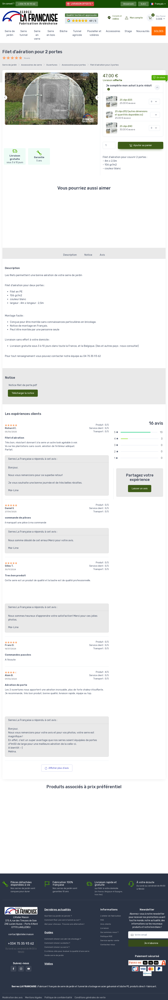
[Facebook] (13, 967)
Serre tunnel (23, 33)
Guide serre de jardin (54, 953)
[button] (79, 21)
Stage (128, 31)
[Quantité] (154, 101)
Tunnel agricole (77, 33)
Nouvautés (142, 31)
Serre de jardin (10, 33)
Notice (88, 252)
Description (70, 252)
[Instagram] (21, 967)
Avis (102, 252)
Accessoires (113, 31)
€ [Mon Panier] (161, 17)
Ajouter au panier (140, 145)
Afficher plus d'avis (57, 766)
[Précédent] (5, 97)
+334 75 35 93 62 (26, 4)
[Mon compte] (126, 17)
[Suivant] (97, 97)
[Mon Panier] (150, 17)
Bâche (63, 31)
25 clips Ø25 (126, 100)
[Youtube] (28, 967)
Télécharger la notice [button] (23, 391)
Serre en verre (37, 35)
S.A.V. (143, 4)
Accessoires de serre (31, 65)
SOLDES (158, 31)
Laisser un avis (140, 486)
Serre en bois (51, 33)
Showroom (128, 4)
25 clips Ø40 (126, 126)
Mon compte (136, 17)
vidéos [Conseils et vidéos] (117, 17)
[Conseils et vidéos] (109, 17)
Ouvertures (51, 65)
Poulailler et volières (94, 33)
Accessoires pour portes (74, 65)
